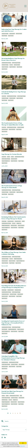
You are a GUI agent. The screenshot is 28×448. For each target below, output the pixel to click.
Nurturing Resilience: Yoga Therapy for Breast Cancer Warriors (13, 59)
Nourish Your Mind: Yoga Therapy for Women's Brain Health (12, 392)
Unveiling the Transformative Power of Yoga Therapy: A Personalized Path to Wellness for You (12, 322)
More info (22, 446)
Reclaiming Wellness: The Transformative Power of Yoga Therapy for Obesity (13, 218)
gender (8, 156)
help (21, 395)
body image (4, 221)
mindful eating (4, 399)
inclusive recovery (5, 294)
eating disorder (18, 221)
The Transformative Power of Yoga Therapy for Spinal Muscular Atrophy (12, 124)
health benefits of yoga (6, 62)
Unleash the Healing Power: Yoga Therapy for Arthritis (13, 92)
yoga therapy (4, 35)
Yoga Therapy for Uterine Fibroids (11, 154)
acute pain (4, 96)
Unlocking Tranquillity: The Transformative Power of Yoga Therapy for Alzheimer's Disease (13, 358)
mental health (12, 33)
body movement (11, 221)
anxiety (3, 395)
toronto (11, 64)
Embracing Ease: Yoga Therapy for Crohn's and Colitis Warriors (14, 30)
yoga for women (12, 66)
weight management (6, 225)
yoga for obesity (5, 66)
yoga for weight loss (6, 160)
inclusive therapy (5, 33)
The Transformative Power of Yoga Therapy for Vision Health (11, 186)
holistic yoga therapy (16, 62)
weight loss (19, 223)
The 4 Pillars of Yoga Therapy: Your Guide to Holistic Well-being (13, 253)
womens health (19, 33)
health (12, 156)
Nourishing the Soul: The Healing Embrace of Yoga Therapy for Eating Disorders (13, 286)
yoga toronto (10, 35)
